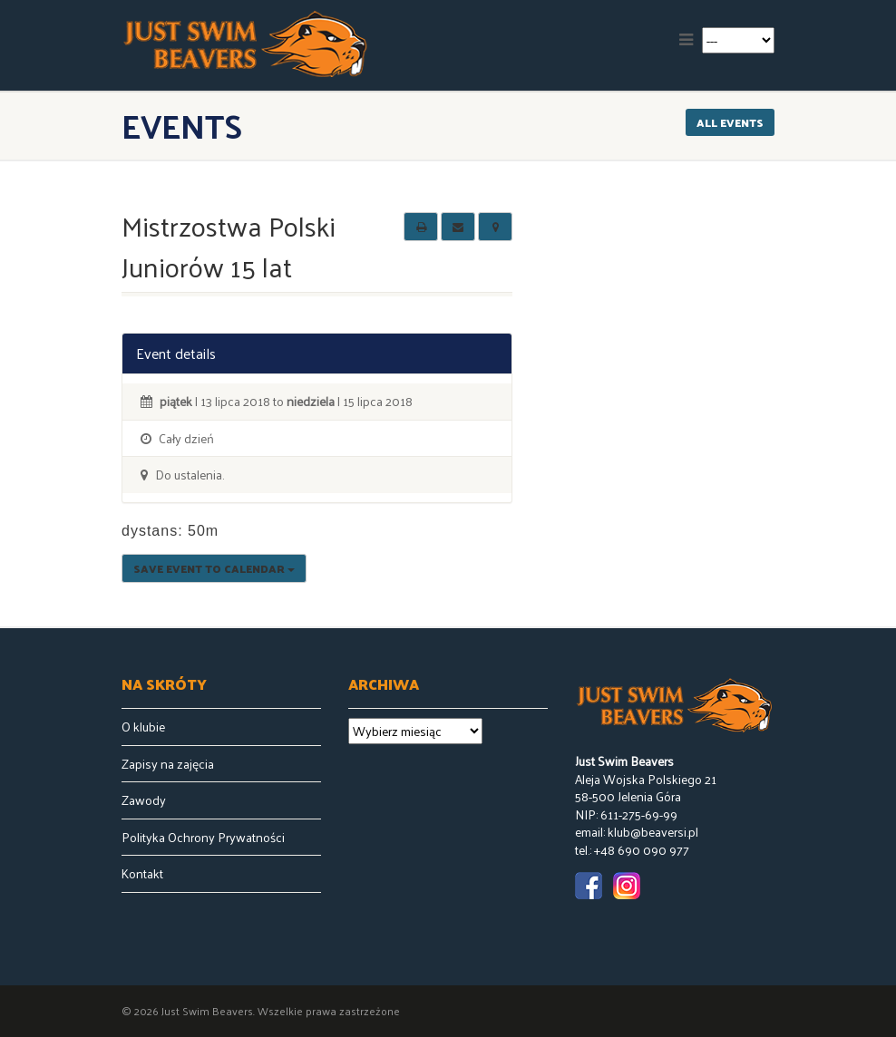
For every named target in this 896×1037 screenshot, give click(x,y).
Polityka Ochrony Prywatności (203, 838)
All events (730, 122)
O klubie (143, 727)
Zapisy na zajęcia (168, 764)
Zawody (144, 800)
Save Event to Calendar (214, 568)
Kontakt (142, 874)
